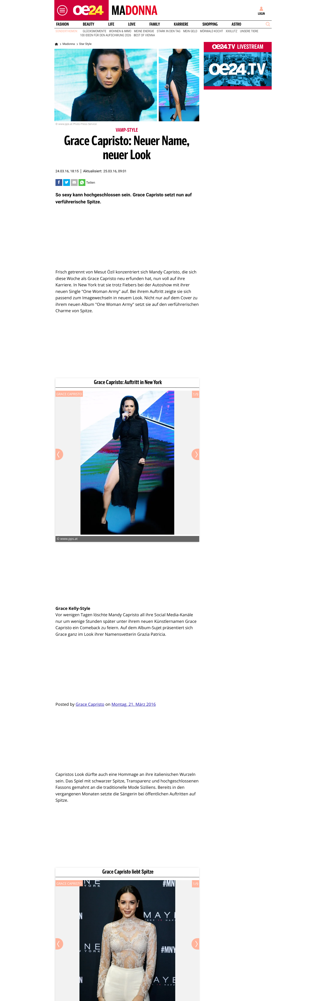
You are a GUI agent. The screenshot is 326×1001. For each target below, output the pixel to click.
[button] (61, 10)
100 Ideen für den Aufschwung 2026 (105, 35)
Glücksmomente (94, 31)
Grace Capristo (90, 704)
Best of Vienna (144, 35)
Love (131, 24)
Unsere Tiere (249, 31)
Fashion (62, 24)
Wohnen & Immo (120, 31)
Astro (236, 24)
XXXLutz (231, 31)
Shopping (210, 24)
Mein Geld (190, 31)
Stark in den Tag (169, 31)
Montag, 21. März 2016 (134, 704)
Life (111, 24)
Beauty (88, 24)
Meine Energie (144, 31)
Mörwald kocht (211, 31)
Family (154, 24)
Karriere (181, 24)
